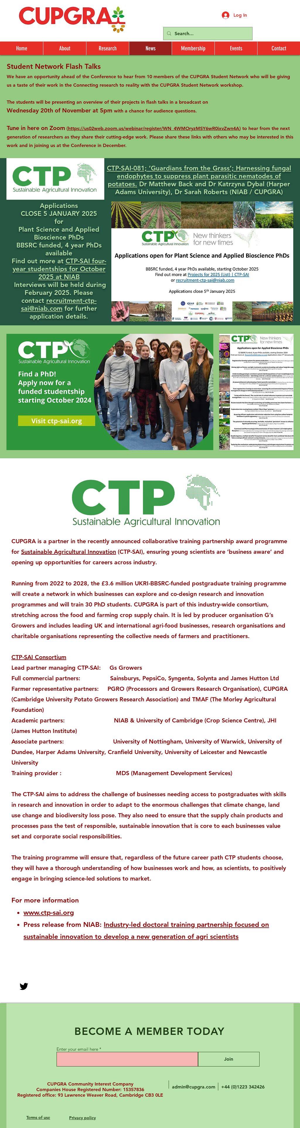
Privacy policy (82, 1117)
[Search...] (207, 33)
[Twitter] (24, 986)
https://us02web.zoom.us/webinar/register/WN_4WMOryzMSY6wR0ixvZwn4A (153, 128)
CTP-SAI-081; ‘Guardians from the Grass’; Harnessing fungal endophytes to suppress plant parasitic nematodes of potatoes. (199, 176)
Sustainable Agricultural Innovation (68, 551)
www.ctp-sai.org (48, 912)
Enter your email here (77, 1049)
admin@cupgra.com (193, 1087)
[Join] (229, 1059)
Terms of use (38, 1117)
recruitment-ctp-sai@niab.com (59, 304)
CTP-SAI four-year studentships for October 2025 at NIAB (59, 269)
